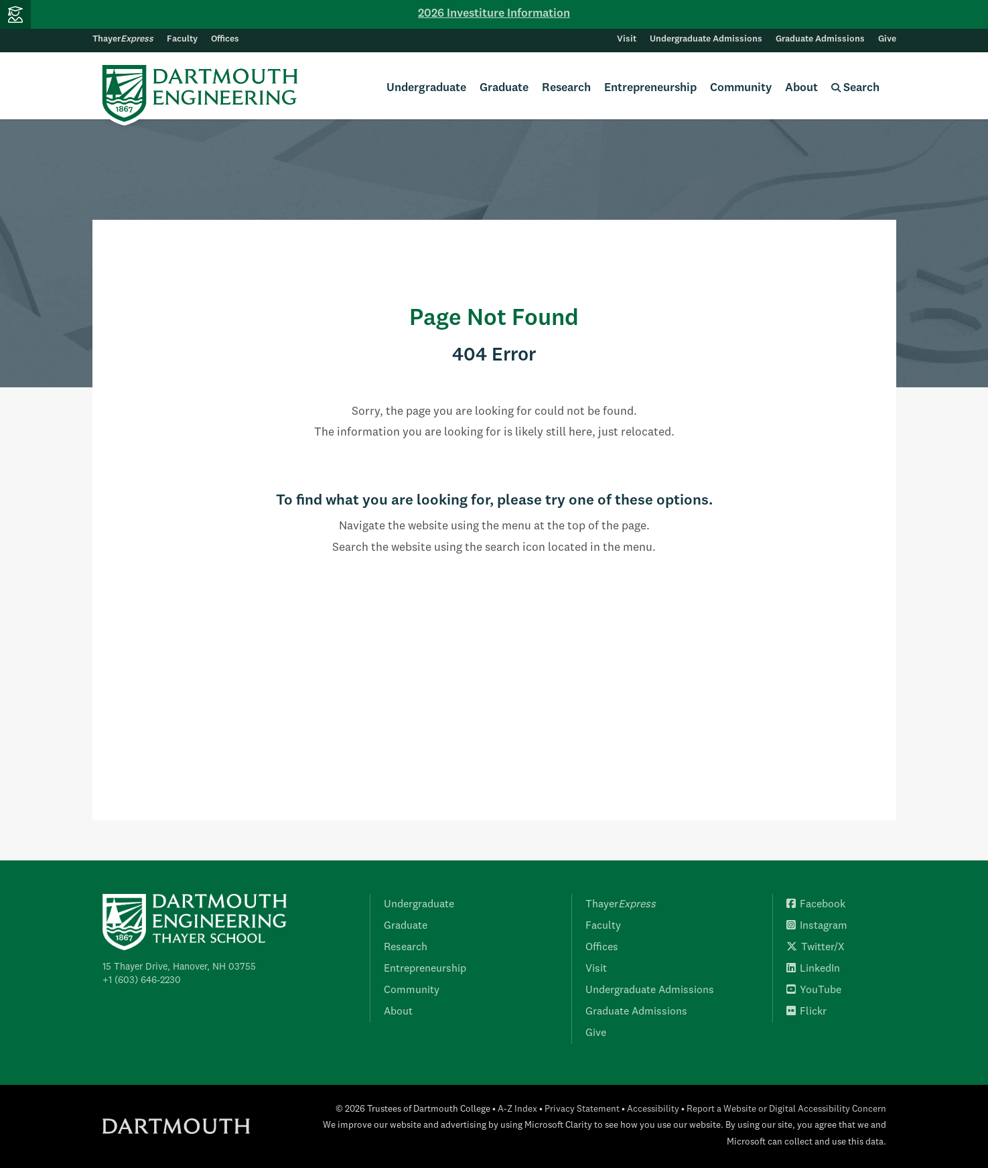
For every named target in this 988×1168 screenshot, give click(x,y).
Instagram (816, 926)
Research (566, 88)
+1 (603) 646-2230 (141, 980)
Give (887, 39)
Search (855, 88)
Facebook (815, 904)
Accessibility (653, 1109)
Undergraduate (426, 88)
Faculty (182, 39)
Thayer (122, 39)
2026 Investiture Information (494, 13)
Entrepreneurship (650, 88)
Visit (626, 39)
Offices (225, 39)
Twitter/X (815, 947)
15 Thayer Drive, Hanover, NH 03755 (179, 967)
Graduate (504, 88)
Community (741, 88)
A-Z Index (517, 1109)
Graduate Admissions (820, 39)
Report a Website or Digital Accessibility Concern (786, 1109)
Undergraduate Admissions (706, 39)
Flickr (806, 1012)
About (801, 88)
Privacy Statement (582, 1109)
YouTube (813, 990)
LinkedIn (813, 969)
